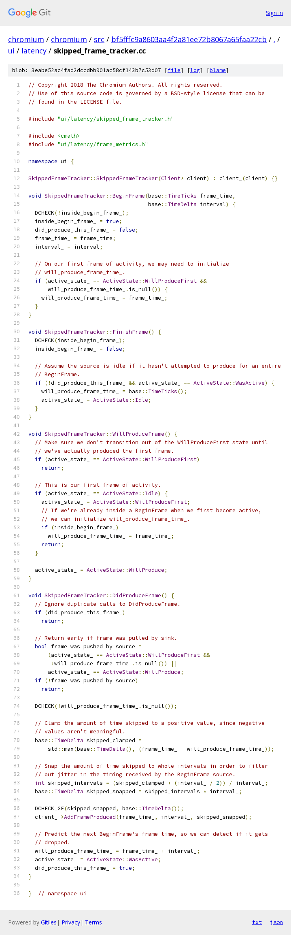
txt (257, 922)
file (174, 70)
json (276, 922)
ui (11, 50)
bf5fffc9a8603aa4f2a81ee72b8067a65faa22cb (189, 39)
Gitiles (49, 922)
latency (34, 50)
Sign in (274, 13)
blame (218, 70)
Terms (93, 922)
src (99, 39)
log (195, 70)
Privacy (71, 922)
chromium (26, 39)
